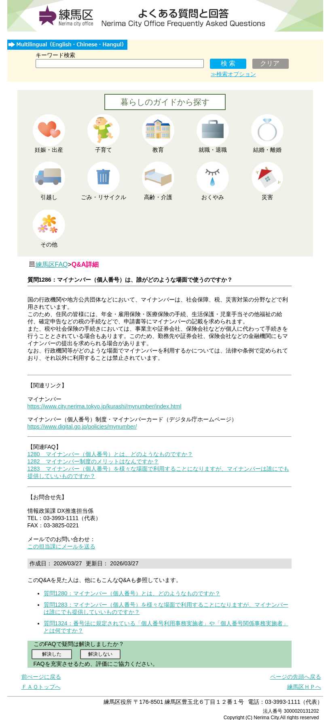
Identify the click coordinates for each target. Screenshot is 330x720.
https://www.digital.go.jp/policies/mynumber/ (82, 426)
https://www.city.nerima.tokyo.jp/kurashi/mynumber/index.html (105, 406)
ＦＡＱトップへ (41, 687)
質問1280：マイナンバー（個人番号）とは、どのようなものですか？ (132, 593)
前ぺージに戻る (41, 676)
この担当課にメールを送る (61, 546)
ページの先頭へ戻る (295, 676)
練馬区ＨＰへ (304, 687)
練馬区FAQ (52, 264)
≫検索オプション (233, 74)
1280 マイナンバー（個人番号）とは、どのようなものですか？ (110, 454)
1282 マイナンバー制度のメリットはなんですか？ (93, 461)
